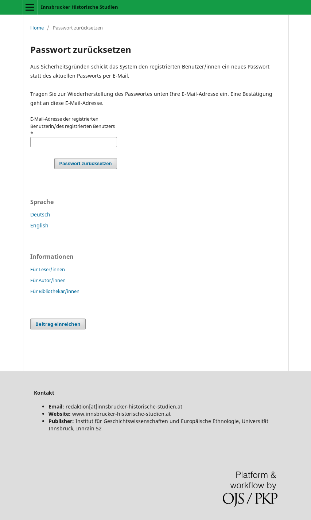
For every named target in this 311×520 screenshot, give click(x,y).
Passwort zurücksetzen (85, 163)
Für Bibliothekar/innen (54, 291)
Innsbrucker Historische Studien (79, 7)
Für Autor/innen (48, 280)
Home (37, 27)
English (39, 225)
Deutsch (40, 214)
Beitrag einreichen (58, 324)
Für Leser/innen (47, 269)
